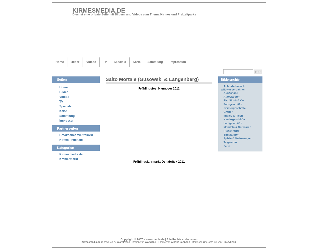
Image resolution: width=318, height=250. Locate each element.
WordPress (123, 242)
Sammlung (155, 62)
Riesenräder (231, 130)
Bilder (75, 62)
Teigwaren (230, 142)
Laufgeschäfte (233, 123)
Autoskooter (232, 96)
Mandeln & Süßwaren (237, 127)
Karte (137, 62)
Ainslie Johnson (180, 242)
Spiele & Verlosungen (238, 138)
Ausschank (231, 92)
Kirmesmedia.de (98, 10)
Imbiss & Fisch (233, 115)
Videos (91, 62)
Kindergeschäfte (234, 119)
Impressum (178, 62)
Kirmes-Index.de (71, 140)
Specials (120, 62)
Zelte (227, 146)
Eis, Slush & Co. (234, 100)
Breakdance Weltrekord (76, 135)
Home (60, 62)
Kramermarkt (68, 159)
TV (105, 62)
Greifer (228, 111)
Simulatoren (231, 134)
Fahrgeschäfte (233, 104)
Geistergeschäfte (235, 108)
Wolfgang (150, 242)
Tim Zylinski (229, 242)
